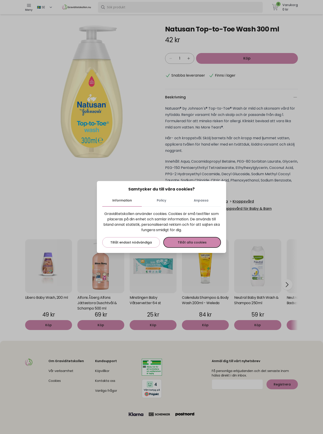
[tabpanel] (161, 229)
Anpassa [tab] (201, 200)
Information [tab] (122, 200)
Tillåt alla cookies (192, 242)
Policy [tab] (161, 200)
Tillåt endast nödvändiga (131, 242)
